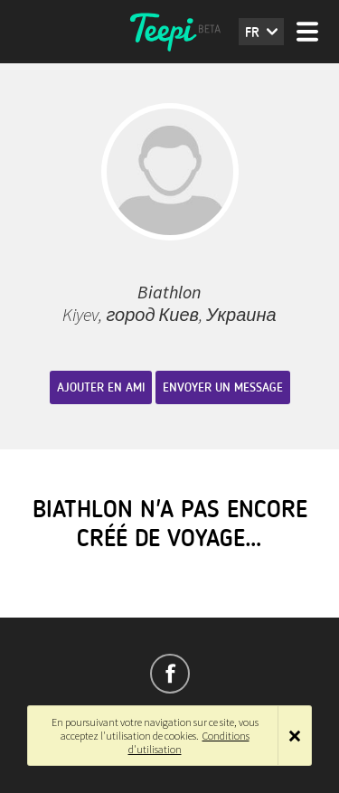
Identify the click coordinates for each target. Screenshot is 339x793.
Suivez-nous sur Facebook (170, 674)
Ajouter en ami (101, 387)
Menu (307, 31)
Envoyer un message (223, 387)
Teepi (170, 31)
